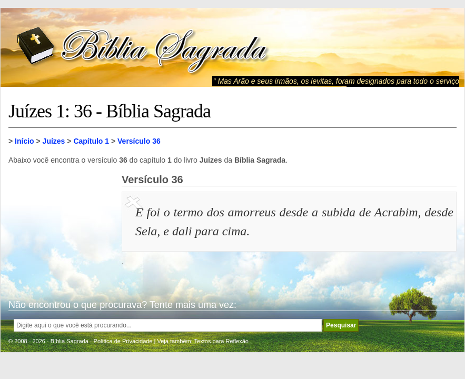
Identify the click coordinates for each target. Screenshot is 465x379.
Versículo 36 (139, 141)
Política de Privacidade (123, 341)
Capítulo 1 (91, 141)
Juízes (54, 141)
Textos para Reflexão (221, 341)
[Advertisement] (61, 226)
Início (24, 141)
